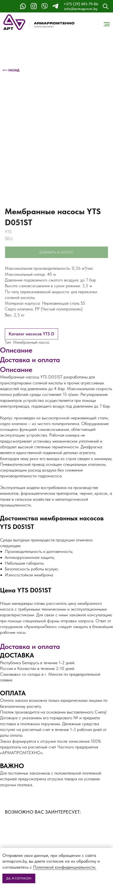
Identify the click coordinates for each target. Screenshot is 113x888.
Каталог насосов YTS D (31, 333)
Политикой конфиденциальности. (64, 867)
